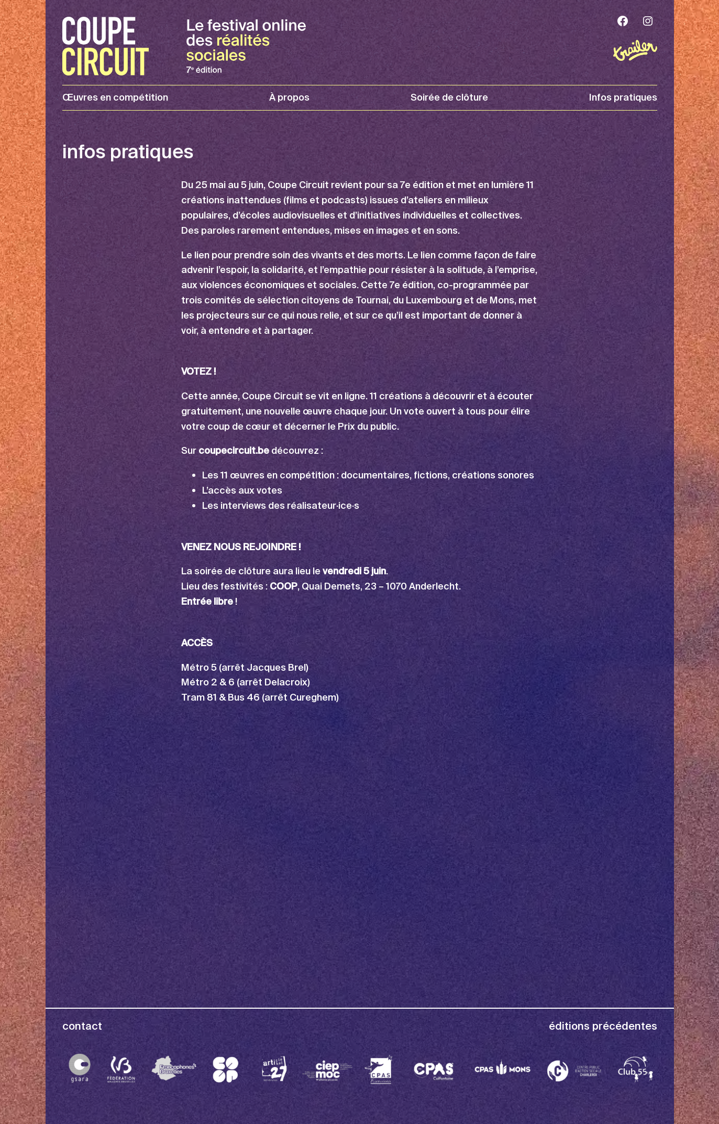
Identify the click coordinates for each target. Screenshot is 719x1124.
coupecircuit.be (233, 450)
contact (82, 1026)
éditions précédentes (603, 1026)
